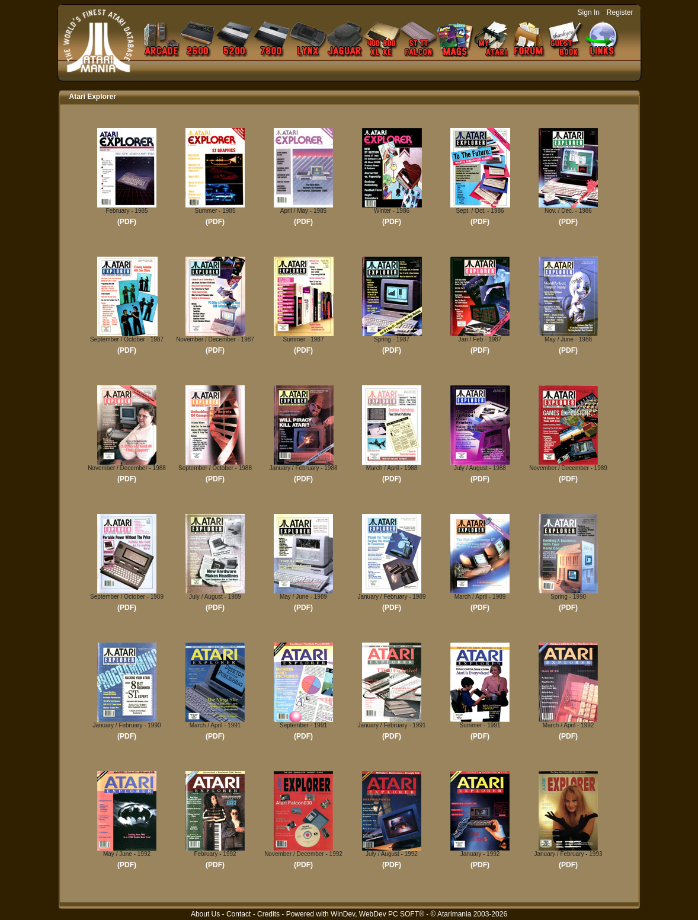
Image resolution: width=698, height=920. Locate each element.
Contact (238, 914)
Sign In (589, 12)
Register (620, 12)
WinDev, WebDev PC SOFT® (377, 914)
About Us (205, 914)
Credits (268, 914)
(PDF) (126, 222)
